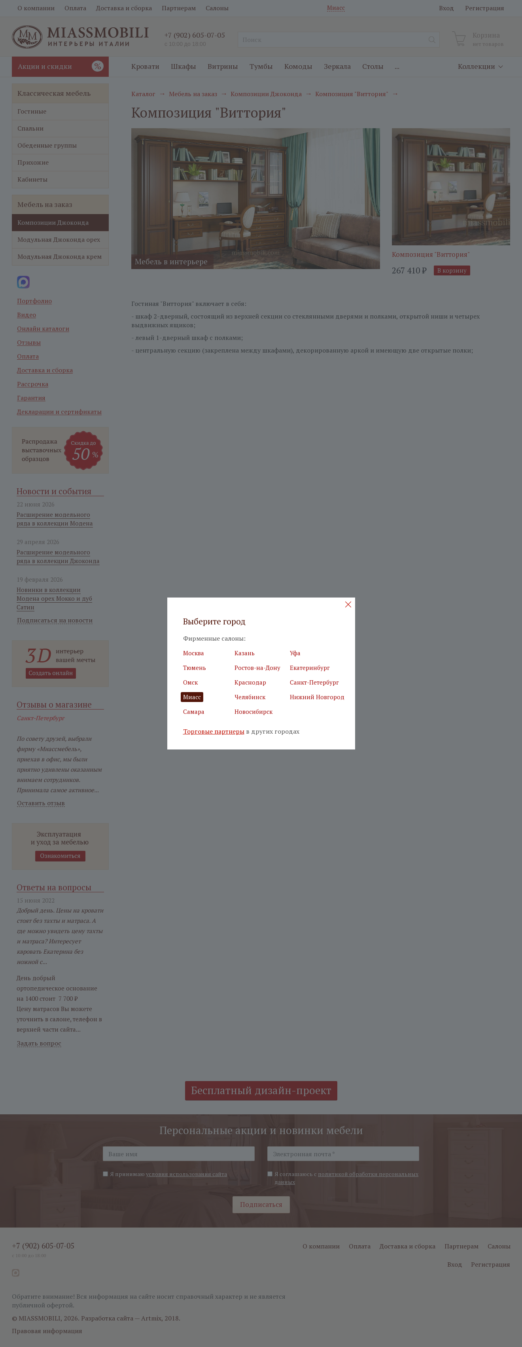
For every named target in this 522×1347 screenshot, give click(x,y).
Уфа (295, 653)
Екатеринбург (310, 668)
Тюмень (194, 668)
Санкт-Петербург (314, 682)
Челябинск (250, 697)
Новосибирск (253, 711)
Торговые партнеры (213, 731)
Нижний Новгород (317, 697)
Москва (193, 653)
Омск (190, 682)
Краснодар (250, 682)
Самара (193, 711)
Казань (245, 653)
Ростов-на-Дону (257, 668)
